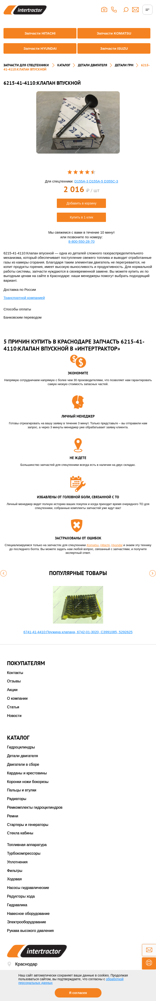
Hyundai (117, 545)
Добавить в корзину (82, 203)
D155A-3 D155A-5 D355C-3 (96, 181)
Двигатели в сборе (23, 764)
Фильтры (14, 871)
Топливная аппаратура (27, 845)
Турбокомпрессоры (23, 853)
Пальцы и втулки (21, 790)
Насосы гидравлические (28, 888)
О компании (17, 698)
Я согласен (78, 993)
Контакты (15, 673)
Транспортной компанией (24, 298)
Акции (12, 690)
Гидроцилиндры (21, 747)
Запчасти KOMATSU (114, 33)
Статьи (13, 707)
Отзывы (14, 681)
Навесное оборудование (28, 914)
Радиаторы (16, 799)
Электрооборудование (26, 922)
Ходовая (14, 879)
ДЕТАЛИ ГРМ (124, 65)
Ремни (12, 816)
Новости (14, 716)
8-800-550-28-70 (82, 241)
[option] (78, 122)
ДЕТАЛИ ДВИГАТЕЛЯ (92, 65)
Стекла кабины (20, 833)
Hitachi (105, 545)
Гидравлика (17, 905)
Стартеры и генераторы (27, 825)
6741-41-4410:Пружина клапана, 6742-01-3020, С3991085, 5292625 (77, 632)
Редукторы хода (21, 896)
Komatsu (92, 545)
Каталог (63, 65)
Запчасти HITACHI (40, 33)
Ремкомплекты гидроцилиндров (34, 807)
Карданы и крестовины (27, 773)
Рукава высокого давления (30, 931)
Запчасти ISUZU (114, 48)
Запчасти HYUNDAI (39, 48)
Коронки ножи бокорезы (27, 782)
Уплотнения (17, 862)
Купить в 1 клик (81, 217)
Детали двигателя (22, 756)
